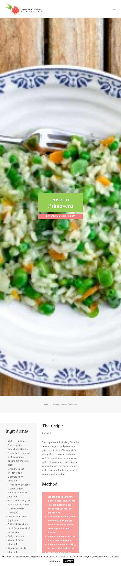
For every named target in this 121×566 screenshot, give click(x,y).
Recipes (55, 399)
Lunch (64, 213)
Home (47, 399)
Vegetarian (54, 213)
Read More (54, 561)
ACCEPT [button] (69, 561)
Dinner (71, 213)
